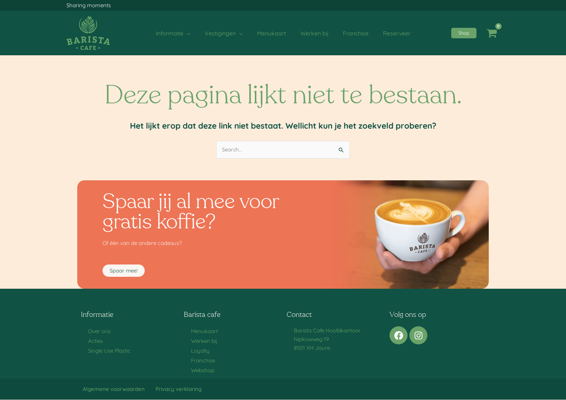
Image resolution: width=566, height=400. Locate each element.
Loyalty (200, 351)
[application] (194, 33)
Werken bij (204, 341)
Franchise (203, 360)
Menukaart (204, 331)
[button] (463, 33)
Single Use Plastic (109, 351)
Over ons (99, 331)
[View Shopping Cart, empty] (492, 33)
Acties (95, 341)
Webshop (202, 370)
